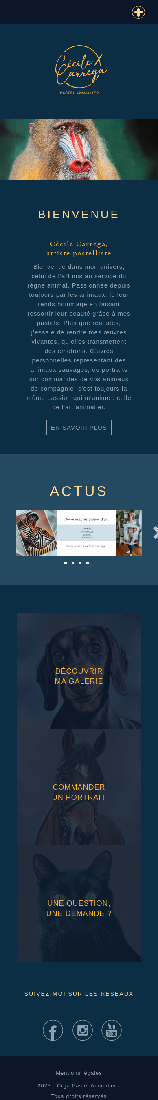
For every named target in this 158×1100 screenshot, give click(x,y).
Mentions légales (79, 1073)
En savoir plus (79, 427)
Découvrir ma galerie (79, 676)
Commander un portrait (79, 792)
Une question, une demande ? (79, 908)
